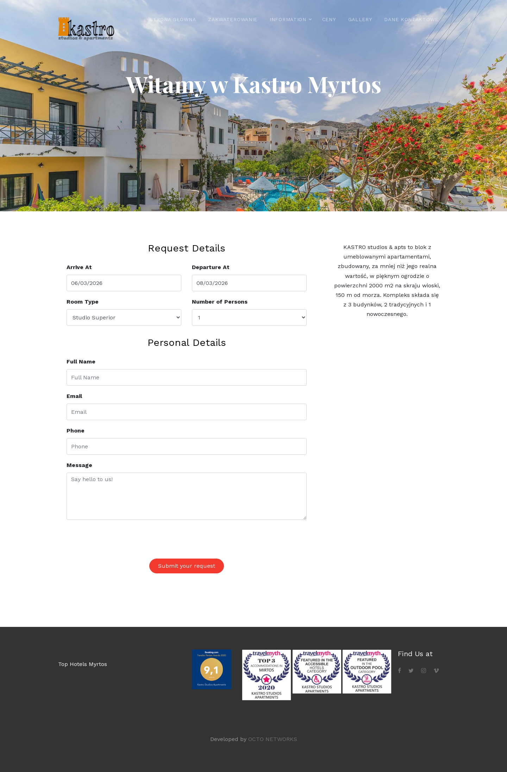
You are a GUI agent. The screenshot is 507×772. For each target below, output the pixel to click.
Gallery (360, 19)
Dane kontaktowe (411, 19)
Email (74, 396)
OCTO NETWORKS (272, 739)
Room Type (83, 301)
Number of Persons (220, 301)
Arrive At (79, 267)
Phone (75, 430)
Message (79, 465)
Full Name (81, 361)
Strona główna (173, 19)
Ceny (329, 19)
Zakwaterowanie (232, 19)
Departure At (211, 267)
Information (288, 19)
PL (428, 42)
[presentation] (120, 539)
